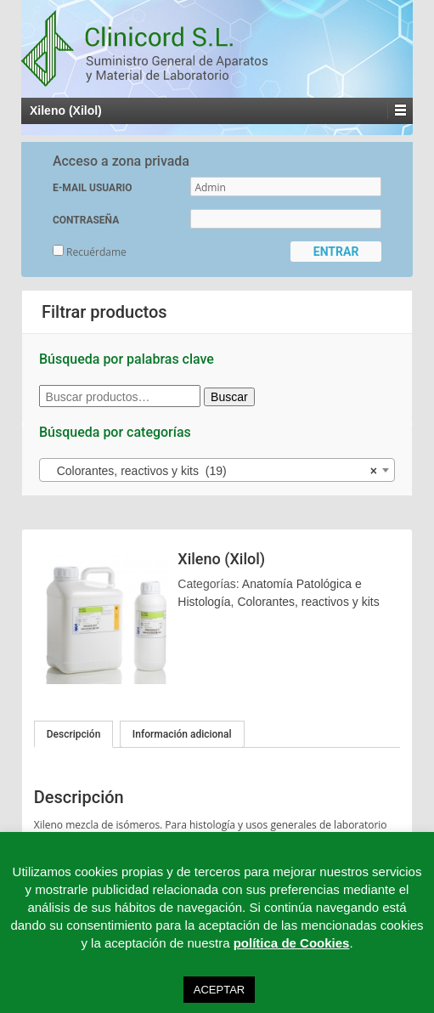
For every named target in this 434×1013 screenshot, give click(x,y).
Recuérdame (90, 252)
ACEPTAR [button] (219, 989)
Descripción (74, 734)
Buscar (229, 397)
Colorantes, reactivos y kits (308, 601)
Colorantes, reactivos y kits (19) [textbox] (212, 471)
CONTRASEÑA (86, 220)
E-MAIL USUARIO (92, 188)
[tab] (74, 734)
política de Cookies (292, 943)
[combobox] (217, 470)
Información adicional (182, 734)
